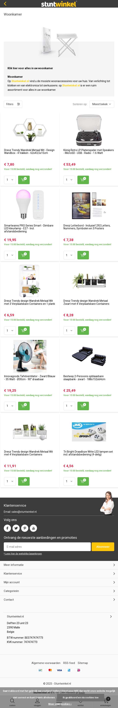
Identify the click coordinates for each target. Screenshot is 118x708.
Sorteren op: (80, 104)
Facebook (7, 527)
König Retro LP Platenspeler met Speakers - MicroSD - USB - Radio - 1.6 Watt (88, 152)
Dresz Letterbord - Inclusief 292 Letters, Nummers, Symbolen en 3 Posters (86, 227)
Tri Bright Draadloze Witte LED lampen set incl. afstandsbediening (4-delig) (88, 453)
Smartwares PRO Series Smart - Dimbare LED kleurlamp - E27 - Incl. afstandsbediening (28, 228)
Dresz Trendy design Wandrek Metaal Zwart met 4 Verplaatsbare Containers (86, 302)
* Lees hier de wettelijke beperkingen (23, 553)
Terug (5, 4)
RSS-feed (69, 663)
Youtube (33, 527)
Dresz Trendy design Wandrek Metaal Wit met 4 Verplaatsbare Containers (28, 453)
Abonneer (103, 546)
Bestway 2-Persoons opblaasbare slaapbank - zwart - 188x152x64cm (84, 378)
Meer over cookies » (60, 704)
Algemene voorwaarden (46, 663)
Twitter (16, 527)
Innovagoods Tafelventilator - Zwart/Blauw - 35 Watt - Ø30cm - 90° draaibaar (29, 378)
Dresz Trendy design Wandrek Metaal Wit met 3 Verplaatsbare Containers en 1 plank (29, 302)
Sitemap (83, 663)
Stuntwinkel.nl (62, 683)
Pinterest (24, 527)
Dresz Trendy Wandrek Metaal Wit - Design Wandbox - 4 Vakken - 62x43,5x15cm (29, 152)
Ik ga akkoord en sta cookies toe (81, 697)
